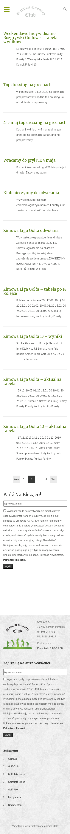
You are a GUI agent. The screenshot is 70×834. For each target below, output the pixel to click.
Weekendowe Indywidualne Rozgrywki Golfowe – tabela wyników (30, 37)
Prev (16, 479)
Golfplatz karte (16, 774)
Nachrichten (15, 805)
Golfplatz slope (16, 781)
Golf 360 (13, 789)
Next (53, 479)
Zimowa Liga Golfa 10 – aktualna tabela (34, 428)
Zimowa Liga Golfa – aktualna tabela (32, 381)
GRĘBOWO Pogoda (35, 593)
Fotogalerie (14, 797)
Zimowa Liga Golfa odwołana (31, 230)
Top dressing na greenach (27, 84)
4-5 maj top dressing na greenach (35, 122)
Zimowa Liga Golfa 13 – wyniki (32, 336)
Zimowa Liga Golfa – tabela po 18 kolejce (34, 291)
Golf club (13, 766)
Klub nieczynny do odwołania (31, 192)
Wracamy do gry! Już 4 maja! (30, 160)
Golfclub (13, 758)
